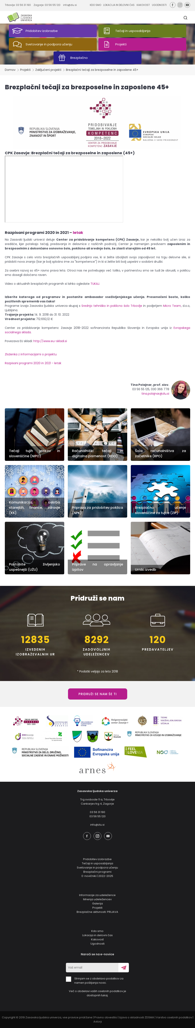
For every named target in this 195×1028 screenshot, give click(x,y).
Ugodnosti (97, 944)
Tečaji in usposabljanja (97, 863)
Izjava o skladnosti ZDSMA (136, 1017)
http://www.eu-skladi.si (50, 341)
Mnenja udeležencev (97, 899)
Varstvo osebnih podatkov (174, 1017)
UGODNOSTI (159, 5)
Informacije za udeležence (97, 895)
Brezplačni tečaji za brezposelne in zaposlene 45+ (102, 70)
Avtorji (97, 1022)
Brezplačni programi (97, 872)
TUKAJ (94, 284)
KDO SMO (95, 5)
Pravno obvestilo (105, 1017)
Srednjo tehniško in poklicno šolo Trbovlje (111, 306)
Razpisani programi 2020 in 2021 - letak (33, 363)
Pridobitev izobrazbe (97, 859)
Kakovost (97, 939)
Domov (10, 70)
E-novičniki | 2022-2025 (97, 876)
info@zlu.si (70, 5)
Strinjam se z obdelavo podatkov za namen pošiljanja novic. (94, 981)
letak (78, 232)
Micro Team (172, 306)
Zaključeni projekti (48, 70)
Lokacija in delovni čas (97, 935)
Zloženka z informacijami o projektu (31, 354)
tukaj (104, 995)
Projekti (25, 70)
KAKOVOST (143, 5)
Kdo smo (97, 931)
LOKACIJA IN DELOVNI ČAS (119, 5)
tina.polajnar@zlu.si (155, 393)
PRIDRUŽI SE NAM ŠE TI (98, 694)
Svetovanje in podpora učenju (97, 868)
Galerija (97, 903)
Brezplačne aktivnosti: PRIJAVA (97, 912)
